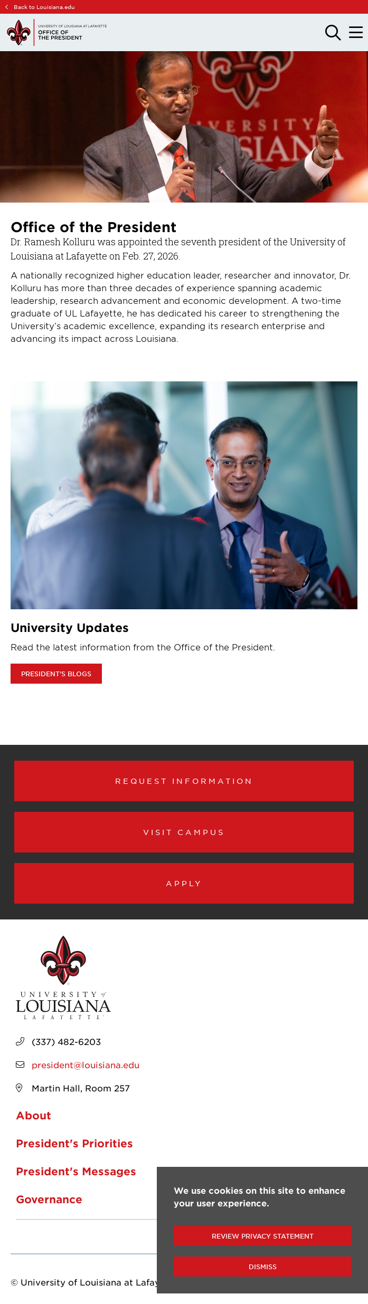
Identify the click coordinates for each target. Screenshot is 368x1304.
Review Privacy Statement (263, 1236)
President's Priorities (74, 1143)
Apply (184, 883)
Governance (49, 1199)
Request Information (184, 780)
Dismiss (263, 1266)
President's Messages (76, 1171)
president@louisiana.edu (85, 1064)
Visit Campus (184, 832)
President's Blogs (56, 673)
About (33, 1115)
